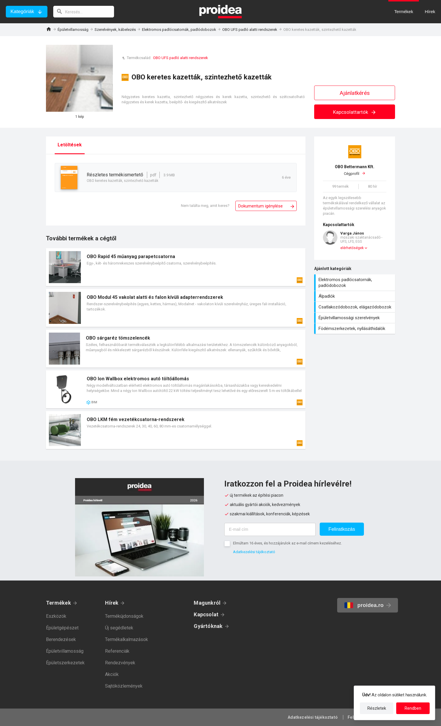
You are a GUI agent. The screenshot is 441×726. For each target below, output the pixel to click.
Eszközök (56, 616)
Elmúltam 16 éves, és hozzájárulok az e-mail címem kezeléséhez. (287, 543)
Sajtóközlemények (124, 686)
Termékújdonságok (124, 616)
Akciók (112, 674)
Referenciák (117, 651)
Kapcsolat (206, 614)
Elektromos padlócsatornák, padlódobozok (179, 29)
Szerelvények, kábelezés (115, 29)
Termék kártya (175, 267)
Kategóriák (22, 11)
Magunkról (207, 603)
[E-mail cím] (270, 529)
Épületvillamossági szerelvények (355, 318)
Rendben (413, 708)
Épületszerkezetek (65, 662)
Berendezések (61, 639)
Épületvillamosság (73, 29)
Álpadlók (355, 296)
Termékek (58, 603)
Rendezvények (120, 662)
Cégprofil (354, 170)
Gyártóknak (208, 626)
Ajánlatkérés (355, 93)
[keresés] (83, 11)
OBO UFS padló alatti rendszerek (249, 29)
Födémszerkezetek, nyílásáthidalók (355, 328)
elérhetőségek (352, 248)
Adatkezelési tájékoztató (254, 552)
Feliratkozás (341, 529)
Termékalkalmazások (126, 639)
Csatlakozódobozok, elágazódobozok (355, 307)
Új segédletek (119, 628)
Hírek (111, 603)
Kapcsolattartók (354, 112)
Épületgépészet (62, 628)
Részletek (376, 708)
